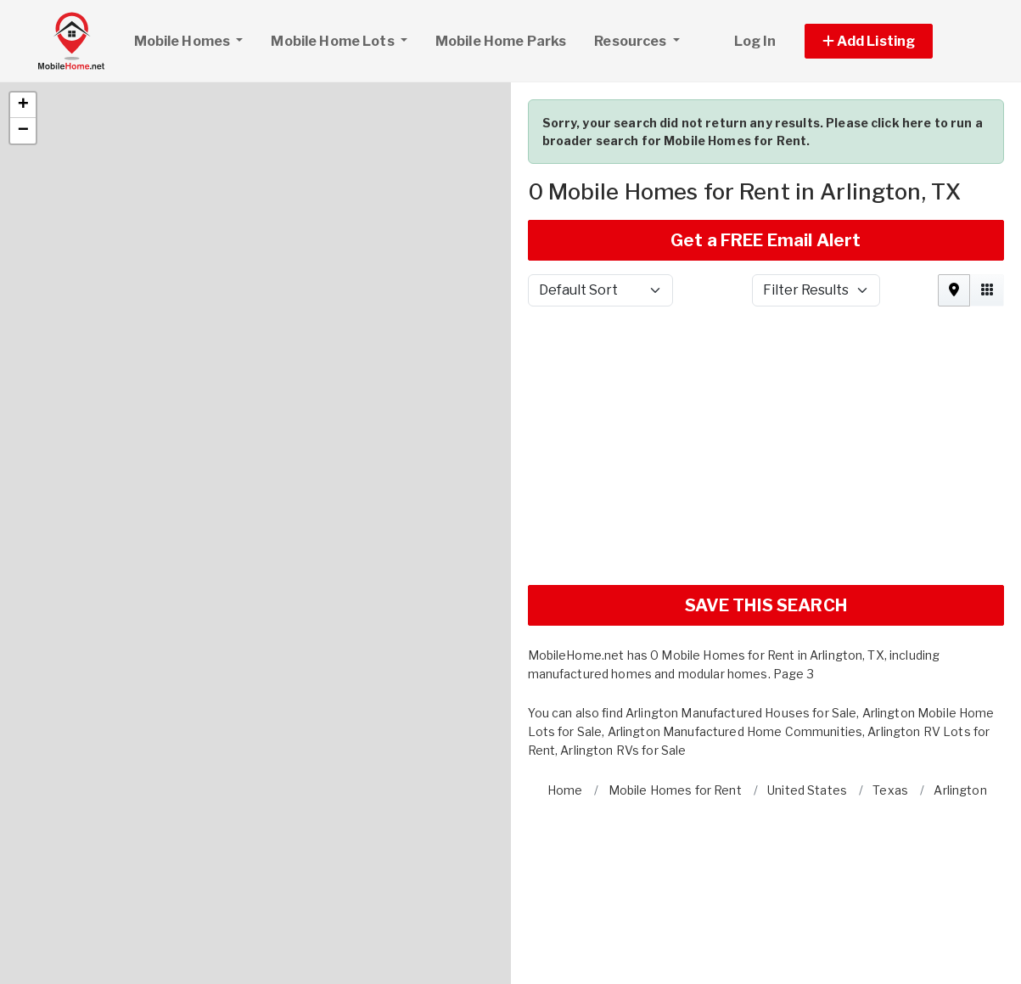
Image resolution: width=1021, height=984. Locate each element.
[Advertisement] (766, 384)
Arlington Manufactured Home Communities (735, 663)
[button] (23, 37)
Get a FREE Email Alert (765, 172)
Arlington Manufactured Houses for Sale (741, 645)
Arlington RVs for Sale (623, 682)
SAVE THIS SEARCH (766, 537)
